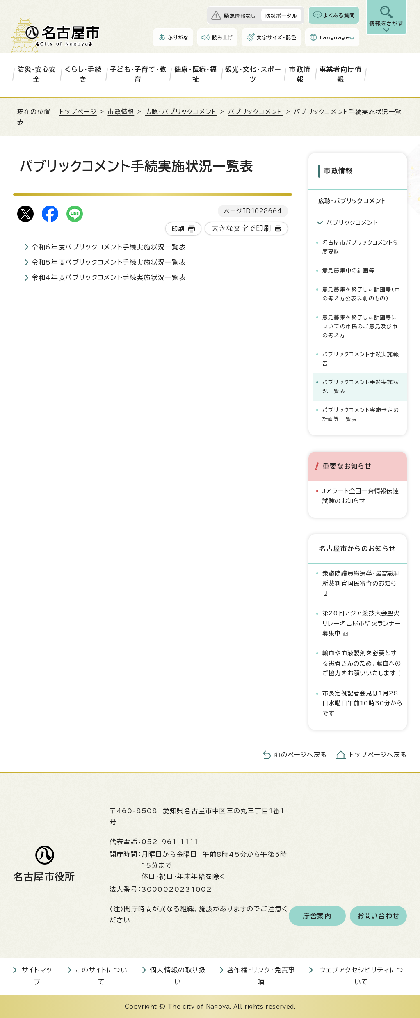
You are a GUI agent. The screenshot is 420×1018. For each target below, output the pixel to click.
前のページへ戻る (300, 755)
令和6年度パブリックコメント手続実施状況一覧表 (109, 247)
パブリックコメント (255, 112)
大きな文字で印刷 (241, 228)
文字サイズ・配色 (276, 37)
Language (334, 37)
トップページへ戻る (378, 755)
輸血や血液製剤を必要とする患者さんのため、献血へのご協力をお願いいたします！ (362, 663)
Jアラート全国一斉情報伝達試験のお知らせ (360, 495)
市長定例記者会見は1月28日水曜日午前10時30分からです (362, 703)
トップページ (78, 112)
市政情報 (299, 74)
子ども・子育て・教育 (138, 74)
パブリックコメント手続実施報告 (360, 358)
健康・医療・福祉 (195, 74)
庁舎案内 (317, 915)
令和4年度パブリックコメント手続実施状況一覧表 (109, 277)
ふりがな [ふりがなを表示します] (178, 37)
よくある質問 (339, 15)
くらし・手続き (83, 74)
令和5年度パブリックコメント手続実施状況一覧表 (109, 262)
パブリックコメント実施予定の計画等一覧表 (360, 414)
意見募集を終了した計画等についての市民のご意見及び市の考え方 (360, 326)
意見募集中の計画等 (348, 270)
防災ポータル (281, 15)
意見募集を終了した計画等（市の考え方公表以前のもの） (361, 293)
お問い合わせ (378, 915)
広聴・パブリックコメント (181, 112)
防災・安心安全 (36, 74)
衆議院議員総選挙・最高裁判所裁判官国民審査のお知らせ (361, 583)
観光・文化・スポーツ (253, 74)
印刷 (178, 229)
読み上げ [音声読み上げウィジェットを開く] (222, 37)
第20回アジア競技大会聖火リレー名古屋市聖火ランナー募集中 (362, 623)
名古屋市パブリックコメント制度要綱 (360, 247)
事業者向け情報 (341, 74)
